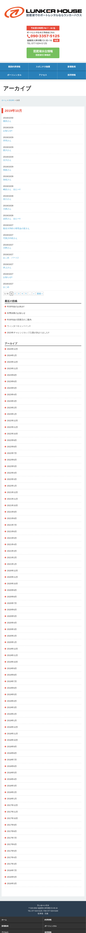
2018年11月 (12, 733)
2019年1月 (12, 720)
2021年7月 (12, 525)
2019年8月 (12, 675)
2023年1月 (12, 414)
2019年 (11, 100)
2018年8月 (12, 753)
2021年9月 (12, 512)
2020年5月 (12, 616)
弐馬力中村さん (10, 238)
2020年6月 (12, 609)
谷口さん (7, 199)
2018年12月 (12, 727)
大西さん (7, 209)
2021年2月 (12, 557)
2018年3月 (12, 786)
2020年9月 (12, 590)
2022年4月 (12, 473)
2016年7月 (12, 870)
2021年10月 (12, 505)
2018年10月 (12, 740)
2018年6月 (12, 766)
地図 (56, 40)
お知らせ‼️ (7, 131)
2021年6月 (12, 531)
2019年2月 (12, 714)
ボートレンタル (14, 75)
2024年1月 (12, 355)
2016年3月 (12, 883)
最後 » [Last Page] (40, 293)
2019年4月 (12, 701)
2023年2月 (12, 407)
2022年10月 (12, 433)
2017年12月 (12, 805)
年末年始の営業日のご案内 (19, 319)
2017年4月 (12, 857)
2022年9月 (12, 440)
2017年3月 (12, 864)
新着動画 (72, 67)
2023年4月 (12, 394)
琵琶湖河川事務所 (43, 52)
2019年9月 (12, 668)
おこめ (6, 287)
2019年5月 (12, 694)
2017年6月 (12, 844)
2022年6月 (12, 460)
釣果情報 (48, 920)
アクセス (43, 75)
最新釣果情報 (14, 67)
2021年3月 (12, 551)
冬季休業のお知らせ (16, 313)
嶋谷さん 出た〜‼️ (11, 189)
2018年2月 (12, 792)
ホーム (4, 100)
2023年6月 (12, 381)
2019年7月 (12, 681)
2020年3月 (12, 629)
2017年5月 (12, 851)
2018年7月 (12, 759)
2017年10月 (12, 818)
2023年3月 (12, 401)
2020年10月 (12, 583)
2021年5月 (12, 538)
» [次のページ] (33, 293)
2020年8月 (12, 596)
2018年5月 (12, 772)
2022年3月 (12, 479)
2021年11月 (12, 499)
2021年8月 (12, 518)
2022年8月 (12, 446)
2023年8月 (12, 375)
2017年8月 (12, 831)
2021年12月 (12, 492)
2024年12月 (12, 349)
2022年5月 (12, 466)
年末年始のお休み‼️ (15, 306)
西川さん (7, 150)
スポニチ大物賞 (43, 67)
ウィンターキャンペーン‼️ (18, 326)
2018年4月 (12, 779)
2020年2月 (12, 636)
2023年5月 (12, 388)
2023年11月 (12, 368)
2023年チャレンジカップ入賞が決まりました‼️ (28, 332)
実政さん (7, 170)
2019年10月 (12, 662)
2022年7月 (12, 453)
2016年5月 (12, 877)
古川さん (7, 160)
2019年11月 (12, 655)
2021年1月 (12, 564)
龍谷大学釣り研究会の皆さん (16, 228)
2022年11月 (12, 427)
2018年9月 (12, 746)
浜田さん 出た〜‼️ (11, 219)
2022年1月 (12, 486)
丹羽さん (7, 140)
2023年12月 (12, 362)
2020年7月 (12, 603)
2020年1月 (12, 642)
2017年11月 (12, 812)
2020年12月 (12, 570)
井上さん (7, 267)
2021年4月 (12, 544)
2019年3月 (12, 707)
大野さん (7, 248)
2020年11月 (12, 577)
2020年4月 (12, 623)
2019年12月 (12, 649)
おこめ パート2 (10, 258)
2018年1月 (12, 798)
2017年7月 (12, 838)
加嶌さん (7, 179)
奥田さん (7, 121)
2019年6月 (12, 688)
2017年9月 (12, 825)
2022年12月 (12, 420)
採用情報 (72, 75)
